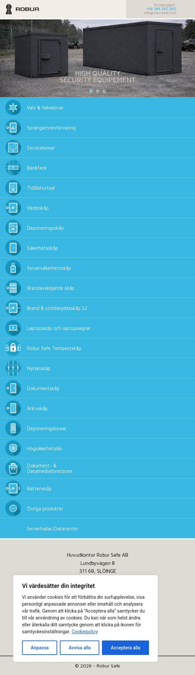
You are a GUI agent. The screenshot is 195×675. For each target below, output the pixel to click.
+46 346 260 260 (161, 9)
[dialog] (85, 618)
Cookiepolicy (85, 631)
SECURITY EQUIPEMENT (97, 79)
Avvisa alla (80, 647)
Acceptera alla (125, 647)
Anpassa (40, 647)
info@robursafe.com (160, 13)
